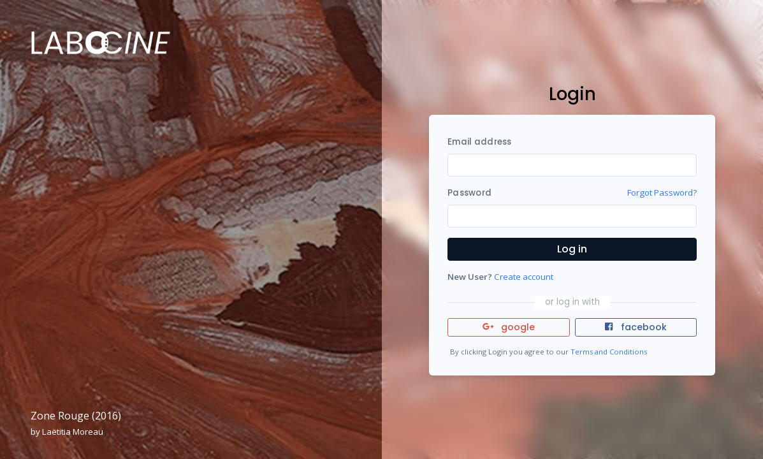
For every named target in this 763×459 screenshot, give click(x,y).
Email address (479, 142)
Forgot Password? (662, 192)
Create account (523, 276)
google (509, 327)
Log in (572, 249)
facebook (635, 327)
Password (469, 193)
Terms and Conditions (608, 351)
